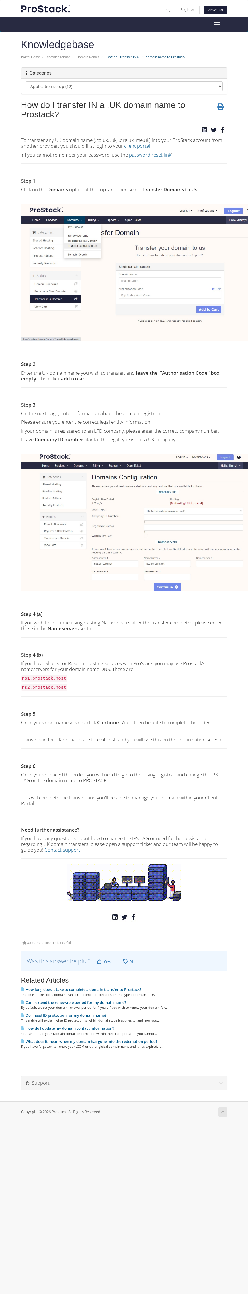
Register (187, 9)
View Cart (216, 9)
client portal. (137, 146)
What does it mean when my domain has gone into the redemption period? (89, 1041)
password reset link (150, 154)
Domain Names (88, 57)
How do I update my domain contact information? (67, 1028)
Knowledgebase (58, 57)
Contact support (62, 849)
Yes (104, 961)
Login (169, 9)
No (129, 961)
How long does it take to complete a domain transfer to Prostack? (81, 989)
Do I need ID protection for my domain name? (63, 1015)
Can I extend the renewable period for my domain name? (73, 1002)
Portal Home (30, 57)
